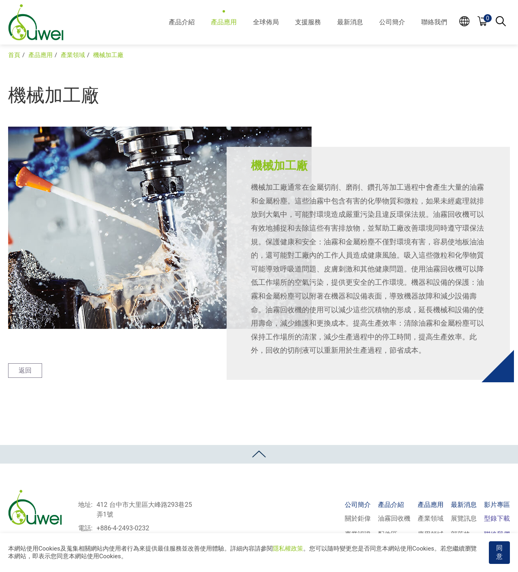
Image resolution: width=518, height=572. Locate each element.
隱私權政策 (288, 548)
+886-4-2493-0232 (123, 528)
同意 (499, 552)
